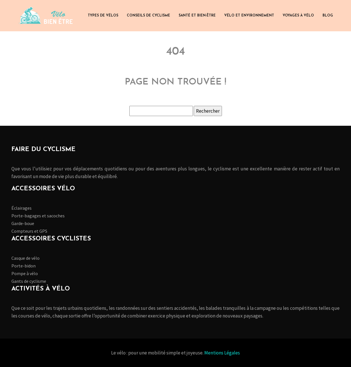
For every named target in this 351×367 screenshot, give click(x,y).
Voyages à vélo (298, 15)
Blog (328, 15)
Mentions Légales (222, 353)
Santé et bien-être (197, 15)
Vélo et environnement (249, 15)
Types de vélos (103, 15)
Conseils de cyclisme (148, 15)
